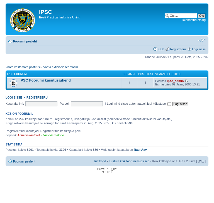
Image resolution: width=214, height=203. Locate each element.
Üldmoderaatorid (52, 135)
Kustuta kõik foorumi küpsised (129, 161)
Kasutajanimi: (15, 103)
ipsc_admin (175, 81)
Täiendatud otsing (193, 20)
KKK (161, 49)
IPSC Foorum (17, 74)
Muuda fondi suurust (202, 40)
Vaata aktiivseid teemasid (60, 67)
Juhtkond (100, 161)
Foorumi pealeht (25, 41)
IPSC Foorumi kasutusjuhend (45, 80)
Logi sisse (199, 49)
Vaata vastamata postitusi (23, 67)
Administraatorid (29, 135)
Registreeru (178, 49)
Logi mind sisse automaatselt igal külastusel (139, 103)
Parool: (64, 103)
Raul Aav (140, 149)
